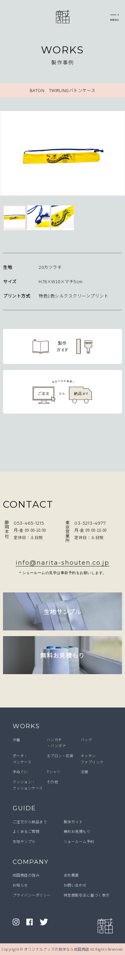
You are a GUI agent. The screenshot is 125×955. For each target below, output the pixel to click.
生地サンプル (24, 841)
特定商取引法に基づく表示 (87, 895)
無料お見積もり (77, 831)
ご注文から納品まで (30, 821)
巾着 (16, 739)
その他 (52, 781)
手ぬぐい (20, 771)
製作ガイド (73, 821)
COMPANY (31, 862)
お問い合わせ (75, 885)
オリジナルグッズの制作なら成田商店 (56, 949)
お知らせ (20, 885)
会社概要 (71, 875)
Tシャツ (54, 771)
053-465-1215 (29, 523)
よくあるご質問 (26, 831)
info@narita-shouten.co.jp (62, 562)
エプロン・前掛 (60, 755)
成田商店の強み (26, 875)
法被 (84, 771)
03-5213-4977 (90, 523)
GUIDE (24, 808)
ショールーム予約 (79, 841)
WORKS (26, 726)
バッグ (86, 739)
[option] (62, 154)
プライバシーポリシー (32, 895)
